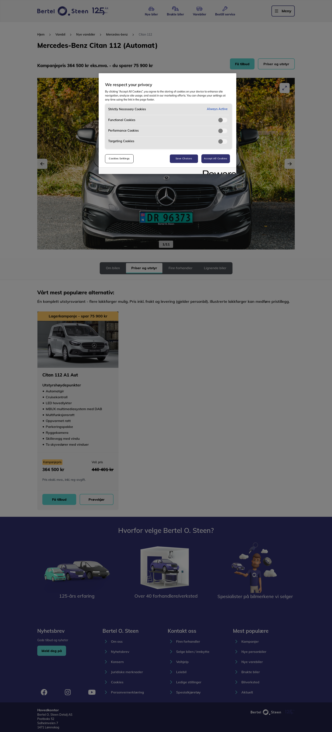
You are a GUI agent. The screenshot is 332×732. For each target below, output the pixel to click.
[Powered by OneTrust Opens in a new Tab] (218, 171)
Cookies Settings (119, 158)
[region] (167, 123)
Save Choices (184, 158)
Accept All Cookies (215, 158)
